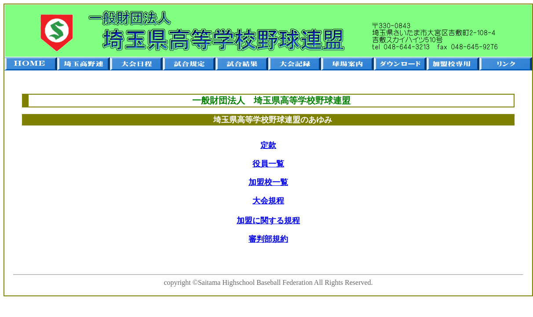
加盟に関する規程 (268, 220)
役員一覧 (268, 163)
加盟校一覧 (268, 182)
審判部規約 (268, 239)
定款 (268, 145)
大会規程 (268, 200)
